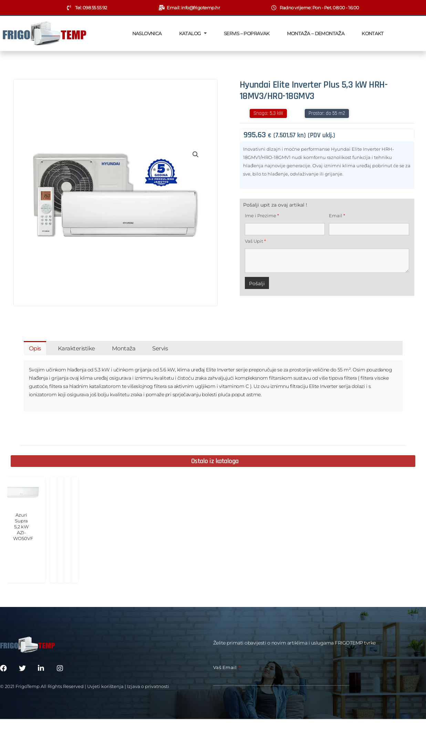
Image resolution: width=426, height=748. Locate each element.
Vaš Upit (255, 241)
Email (337, 215)
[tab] (35, 348)
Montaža (124, 348)
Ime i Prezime (262, 215)
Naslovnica (147, 33)
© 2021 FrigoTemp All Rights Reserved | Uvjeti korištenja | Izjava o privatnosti (84, 679)
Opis (35, 348)
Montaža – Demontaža (316, 33)
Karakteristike (76, 348)
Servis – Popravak (247, 33)
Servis (160, 348)
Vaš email (225, 660)
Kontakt (372, 33)
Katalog (193, 33)
